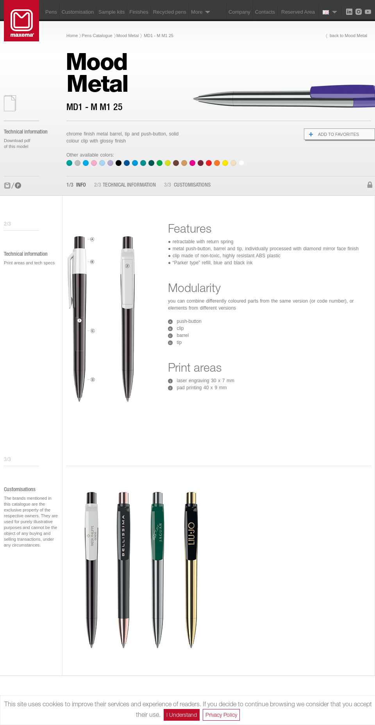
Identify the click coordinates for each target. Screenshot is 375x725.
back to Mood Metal (348, 35)
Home (72, 35)
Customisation (78, 12)
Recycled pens (169, 12)
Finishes (138, 12)
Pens (51, 12)
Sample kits (111, 12)
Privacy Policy (221, 714)
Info (76, 185)
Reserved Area (298, 12)
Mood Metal (127, 35)
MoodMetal (97, 73)
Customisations (187, 185)
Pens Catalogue (97, 35)
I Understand (181, 714)
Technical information (125, 185)
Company (239, 12)
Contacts (265, 12)
